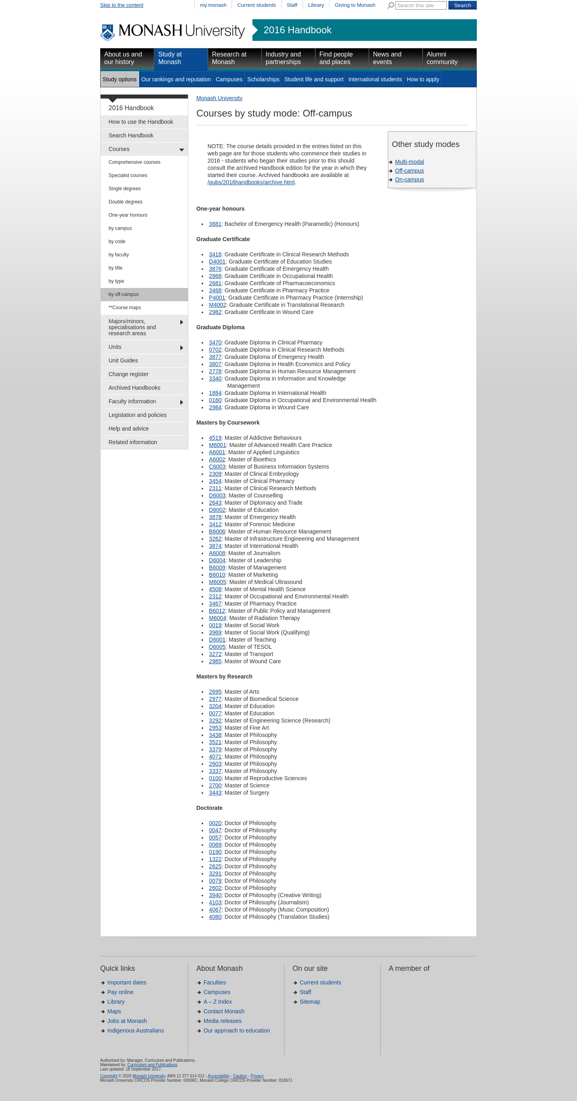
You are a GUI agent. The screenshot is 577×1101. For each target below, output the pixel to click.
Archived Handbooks (134, 387)
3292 (215, 720)
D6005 (217, 647)
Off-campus (409, 170)
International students (375, 79)
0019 (215, 625)
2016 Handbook (297, 30)
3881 (215, 224)
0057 (215, 837)
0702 (215, 349)
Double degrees (126, 202)
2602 (215, 888)
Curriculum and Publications (152, 1065)
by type (116, 281)
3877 (215, 357)
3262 (215, 538)
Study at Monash (170, 58)
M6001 (217, 445)
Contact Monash (224, 1011)
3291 (215, 873)
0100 (215, 778)
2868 (215, 276)
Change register (129, 374)
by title (116, 268)
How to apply (423, 79)
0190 (215, 852)
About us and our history (123, 58)
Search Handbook (131, 135)
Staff (292, 5)
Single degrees (125, 188)
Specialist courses (128, 175)
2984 (215, 407)
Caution (240, 1076)
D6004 (217, 560)
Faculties (215, 982)
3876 (215, 269)
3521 (215, 742)
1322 (215, 859)
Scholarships (263, 79)
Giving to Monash (355, 5)
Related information (133, 442)
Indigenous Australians (135, 1030)
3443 (215, 792)
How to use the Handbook (141, 122)
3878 (215, 517)
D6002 (217, 510)
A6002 (217, 459)
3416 (215, 254)
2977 (215, 699)
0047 (215, 830)
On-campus (409, 179)
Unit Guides (123, 360)
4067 (215, 909)
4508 (215, 589)
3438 (215, 735)
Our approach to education (237, 1030)
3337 (215, 771)
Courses (119, 149)
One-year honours (128, 215)
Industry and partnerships (283, 58)
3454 (215, 481)
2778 (215, 371)
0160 (215, 400)
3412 (215, 524)
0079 (215, 881)
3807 (215, 364)
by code (117, 241)
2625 (215, 866)
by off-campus (124, 294)
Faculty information (132, 401)
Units (115, 347)
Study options (120, 79)
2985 (215, 661)
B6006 (217, 531)
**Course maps (125, 307)
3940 (215, 895)
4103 (215, 902)
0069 (215, 844)
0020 (215, 823)
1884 (215, 393)
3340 (215, 378)
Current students (256, 5)
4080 (215, 917)
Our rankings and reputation (176, 79)
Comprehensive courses (134, 162)
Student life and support (313, 79)
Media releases (223, 1021)
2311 (215, 488)
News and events (387, 58)
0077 (215, 713)
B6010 (217, 575)
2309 (215, 474)
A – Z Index (218, 1001)
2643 (215, 502)
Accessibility (218, 1076)
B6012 (217, 611)
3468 (215, 290)
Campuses (229, 79)
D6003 (217, 495)
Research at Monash (229, 58)
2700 (215, 785)
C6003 (217, 466)
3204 (215, 706)
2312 (215, 596)
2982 (215, 312)
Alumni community (442, 58)
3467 (215, 603)
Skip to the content (121, 5)
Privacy (257, 1076)
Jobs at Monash (127, 1021)
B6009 (217, 567)
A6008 (217, 553)
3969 (215, 632)
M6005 (217, 582)
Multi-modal (409, 162)
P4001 (217, 297)
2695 (215, 691)
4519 (215, 438)
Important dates (126, 982)
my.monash (213, 5)
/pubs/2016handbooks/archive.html (251, 182)
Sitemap (310, 1001)
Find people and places (336, 58)
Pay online (120, 992)
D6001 (217, 639)
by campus (120, 228)
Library (316, 5)
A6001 (217, 452)
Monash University (219, 98)
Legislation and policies (138, 415)
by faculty (119, 255)
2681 (215, 283)
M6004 (217, 618)
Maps (114, 1011)
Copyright (108, 1076)
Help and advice (129, 428)
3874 (215, 546)
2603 (215, 764)
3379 (215, 749)
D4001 (217, 261)
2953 (215, 728)
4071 (215, 756)
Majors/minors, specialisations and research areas (132, 327)
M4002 (217, 305)
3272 (215, 654)
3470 (215, 342)
